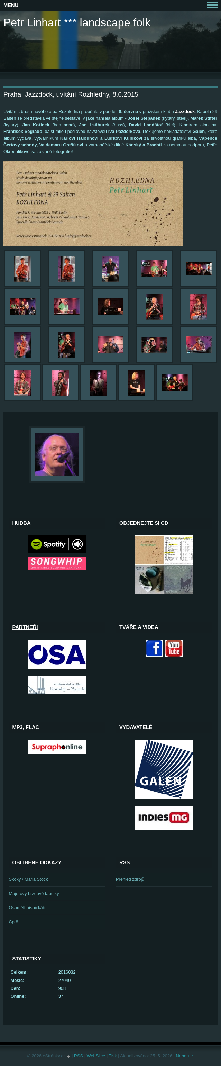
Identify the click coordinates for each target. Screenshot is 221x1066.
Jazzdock (185, 111)
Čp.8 (13, 921)
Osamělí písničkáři (27, 907)
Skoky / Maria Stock (28, 879)
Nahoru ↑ (185, 1055)
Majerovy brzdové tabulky (34, 893)
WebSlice (96, 1055)
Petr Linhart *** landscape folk (76, 22)
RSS (78, 1055)
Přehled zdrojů (130, 879)
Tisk (113, 1055)
